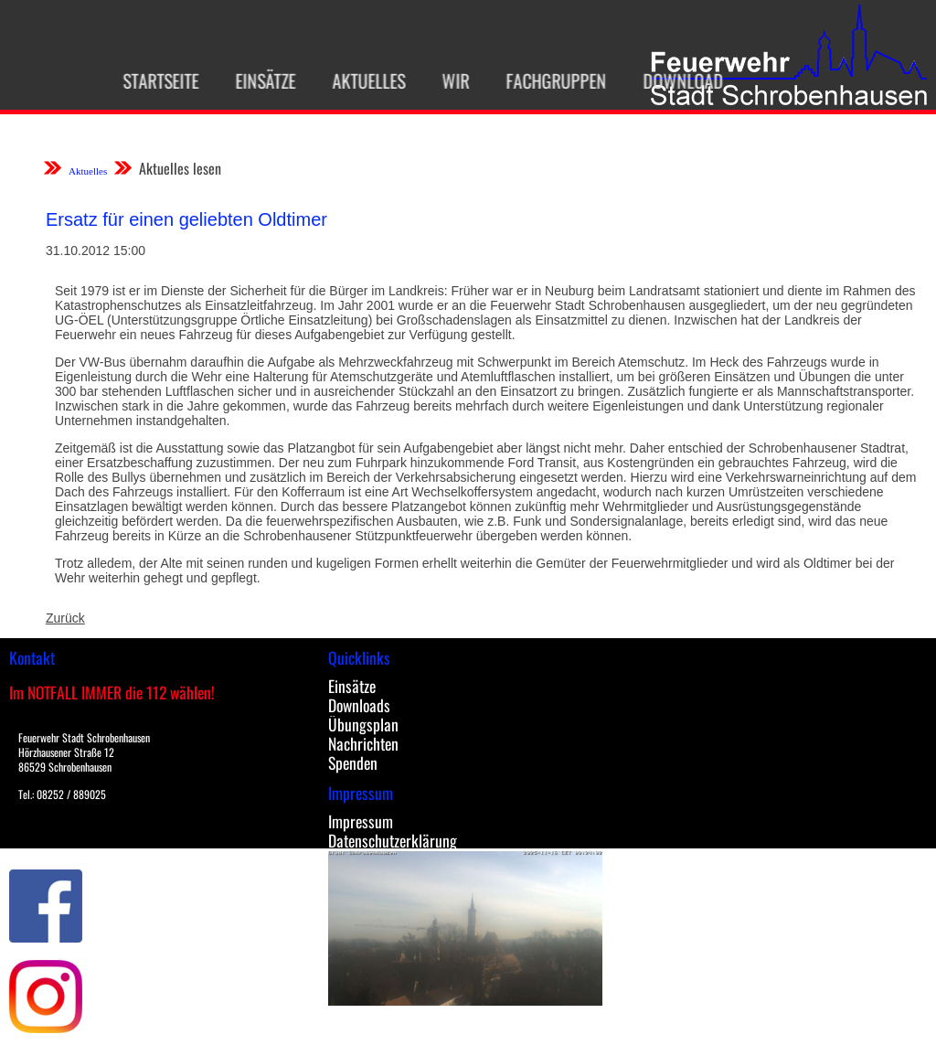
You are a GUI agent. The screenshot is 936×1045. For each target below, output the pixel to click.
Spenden (353, 762)
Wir (449, 80)
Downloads (359, 705)
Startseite (155, 80)
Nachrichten (363, 743)
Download (677, 80)
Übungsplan (363, 724)
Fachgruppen (550, 80)
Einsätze (259, 80)
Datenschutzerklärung (392, 840)
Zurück (65, 618)
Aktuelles (362, 80)
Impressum (360, 821)
